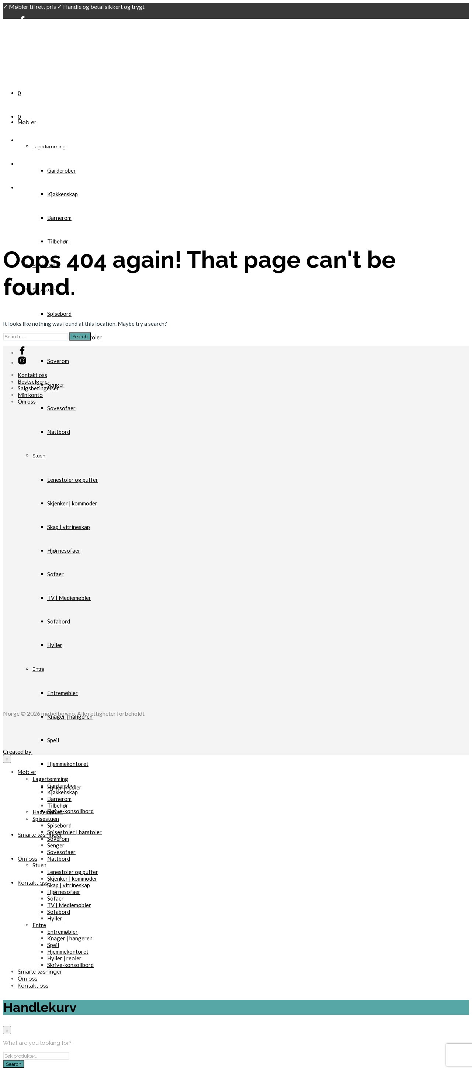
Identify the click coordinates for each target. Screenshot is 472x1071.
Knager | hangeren (70, 938)
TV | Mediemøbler (69, 905)
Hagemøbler (47, 812)
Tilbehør (57, 241)
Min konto (30, 394)
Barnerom (59, 217)
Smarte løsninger (40, 835)
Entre (39, 925)
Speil (53, 945)
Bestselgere (33, 381)
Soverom (58, 360)
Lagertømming (49, 146)
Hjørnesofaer (63, 891)
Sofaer (55, 898)
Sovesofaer (61, 408)
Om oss (27, 859)
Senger (56, 845)
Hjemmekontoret (67, 763)
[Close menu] (7, 759)
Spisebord (59, 313)
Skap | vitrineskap (68, 885)
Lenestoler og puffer (72, 871)
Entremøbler (62, 931)
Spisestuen (45, 818)
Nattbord (58, 858)
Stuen (39, 865)
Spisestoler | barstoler (74, 832)
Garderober (61, 170)
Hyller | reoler (64, 958)
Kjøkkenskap (62, 194)
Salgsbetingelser (38, 388)
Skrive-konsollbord (70, 811)
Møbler (27, 122)
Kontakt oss (33, 883)
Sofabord (58, 911)
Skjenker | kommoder (72, 878)
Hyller (54, 918)
